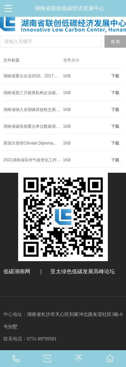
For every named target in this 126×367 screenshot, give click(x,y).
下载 (115, 76)
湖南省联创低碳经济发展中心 (69, 8)
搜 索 (115, 41)
